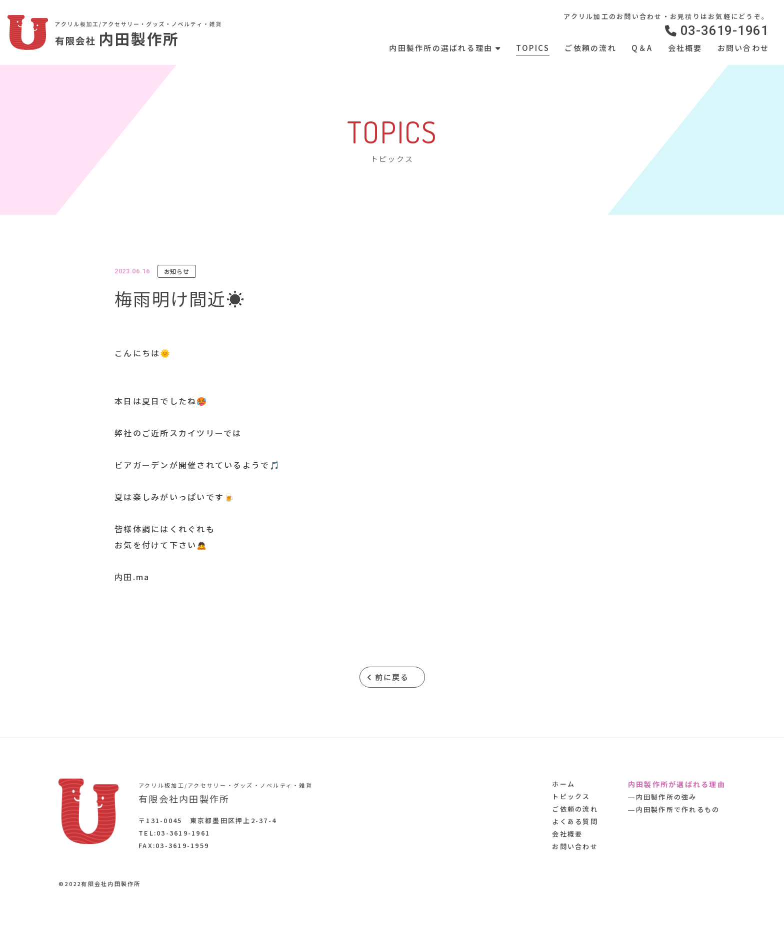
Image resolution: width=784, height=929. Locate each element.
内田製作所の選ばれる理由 (445, 47)
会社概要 (685, 47)
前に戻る (389, 677)
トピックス (571, 796)
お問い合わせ (744, 47)
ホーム (563, 784)
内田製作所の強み (666, 797)
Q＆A (642, 47)
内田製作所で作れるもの (678, 809)
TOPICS (533, 47)
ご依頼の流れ (590, 47)
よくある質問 (575, 821)
